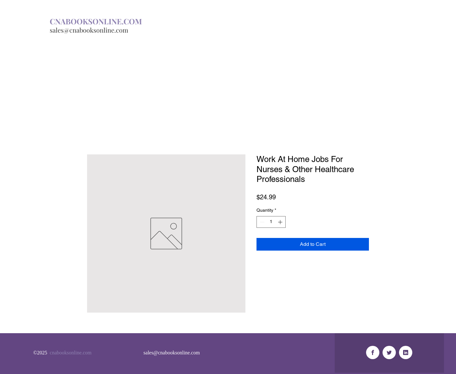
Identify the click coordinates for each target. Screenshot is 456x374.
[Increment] (281, 222)
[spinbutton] (271, 222)
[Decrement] (261, 222)
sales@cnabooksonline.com (89, 30)
